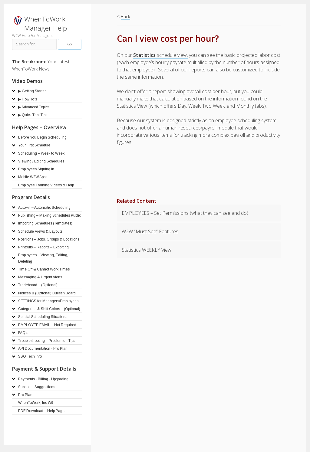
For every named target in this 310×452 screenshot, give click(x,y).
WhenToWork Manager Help (45, 23)
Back (125, 16)
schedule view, (160, 55)
